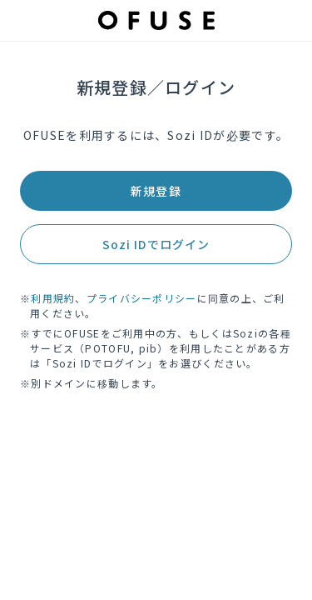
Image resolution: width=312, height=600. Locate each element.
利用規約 (53, 298)
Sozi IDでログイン (156, 244)
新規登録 (156, 190)
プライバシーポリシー (142, 298)
